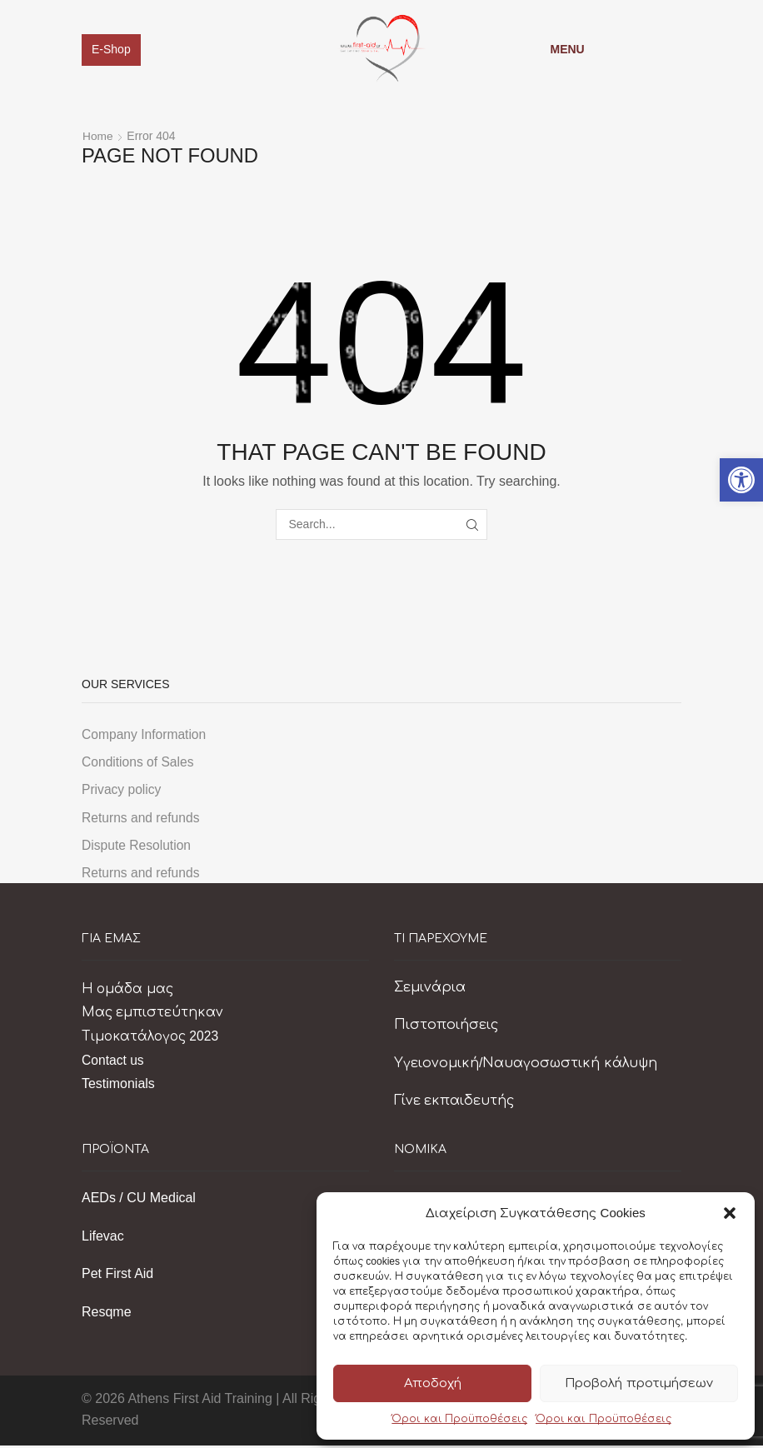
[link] (741, 480)
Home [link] (97, 136)
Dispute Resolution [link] (137, 847)
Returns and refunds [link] (142, 818)
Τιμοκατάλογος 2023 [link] (152, 1038)
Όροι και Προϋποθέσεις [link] (459, 1419)
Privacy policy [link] (122, 790)
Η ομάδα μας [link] (128, 990)
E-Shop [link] (111, 49)
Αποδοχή (432, 1383)
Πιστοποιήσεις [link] (446, 1027)
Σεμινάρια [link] (430, 988)
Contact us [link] (113, 1062)
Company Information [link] (145, 734)
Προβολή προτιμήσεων (638, 1383)
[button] (729, 1213)
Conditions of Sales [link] (139, 762)
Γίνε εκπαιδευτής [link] (454, 1103)
